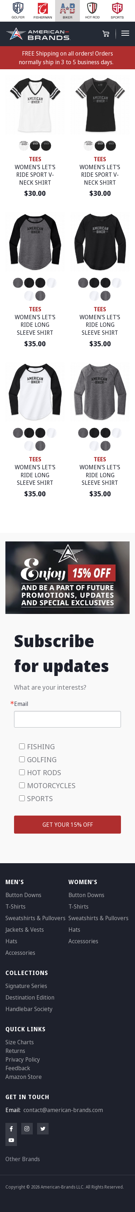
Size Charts (19, 1042)
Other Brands (22, 1159)
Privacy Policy (22, 1059)
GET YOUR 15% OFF (67, 825)
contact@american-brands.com (63, 1110)
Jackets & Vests (24, 930)
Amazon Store (23, 1077)
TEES (35, 159)
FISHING (41, 746)
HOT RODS (44, 772)
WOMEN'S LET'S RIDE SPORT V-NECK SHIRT (35, 174)
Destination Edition (29, 997)
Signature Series (26, 986)
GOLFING (42, 759)
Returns (15, 1051)
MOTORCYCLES (51, 785)
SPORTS (40, 798)
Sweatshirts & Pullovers (35, 918)
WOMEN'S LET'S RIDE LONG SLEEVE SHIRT (35, 325)
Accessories (20, 953)
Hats (11, 941)
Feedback (17, 1068)
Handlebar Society (29, 1009)
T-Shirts (15, 906)
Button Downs (23, 895)
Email (21, 704)
